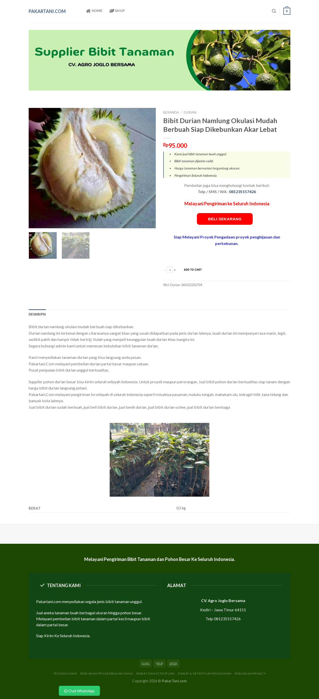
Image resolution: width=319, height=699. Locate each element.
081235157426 (242, 191)
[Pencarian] (274, 11)
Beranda (171, 112)
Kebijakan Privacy (250, 673)
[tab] (37, 314)
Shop (117, 10)
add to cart (193, 269)
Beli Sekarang (225, 219)
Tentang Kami (65, 673)
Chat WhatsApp (79, 691)
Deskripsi (37, 314)
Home (94, 10)
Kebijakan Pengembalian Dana (106, 673)
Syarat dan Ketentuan (155, 673)
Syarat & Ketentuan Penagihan (204, 673)
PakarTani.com (47, 11)
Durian (190, 112)
